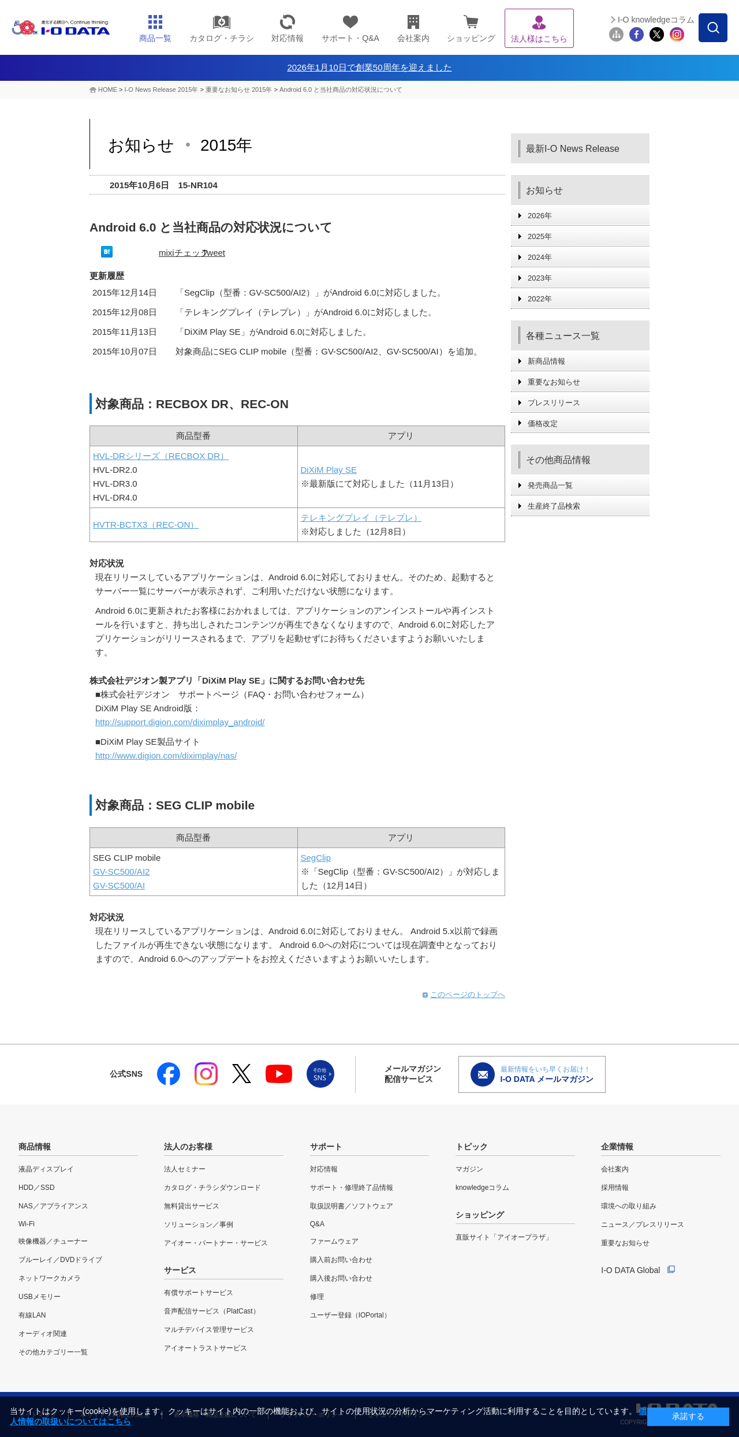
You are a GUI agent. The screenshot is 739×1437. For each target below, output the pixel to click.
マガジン (469, 1169)
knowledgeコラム (482, 1188)
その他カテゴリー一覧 (53, 1352)
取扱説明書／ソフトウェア (351, 1206)
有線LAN (32, 1315)
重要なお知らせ (554, 382)
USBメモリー (39, 1297)
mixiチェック (184, 252)
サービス (180, 1270)
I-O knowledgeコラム (656, 19)
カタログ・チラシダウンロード (212, 1188)
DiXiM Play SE (329, 470)
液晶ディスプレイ (46, 1169)
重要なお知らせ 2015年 (240, 89)
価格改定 (543, 423)
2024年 (540, 257)
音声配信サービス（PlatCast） (211, 1311)
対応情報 (324, 1169)
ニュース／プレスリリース (642, 1224)
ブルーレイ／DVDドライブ (60, 1260)
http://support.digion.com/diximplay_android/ (180, 722)
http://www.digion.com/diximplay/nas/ (166, 755)
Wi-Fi (26, 1224)
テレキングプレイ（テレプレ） (361, 517)
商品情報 (34, 1146)
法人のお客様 (188, 1146)
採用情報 (615, 1188)
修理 (317, 1297)
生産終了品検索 (554, 506)
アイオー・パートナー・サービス (216, 1243)
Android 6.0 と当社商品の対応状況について (340, 89)
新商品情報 (546, 361)
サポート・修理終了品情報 (351, 1188)
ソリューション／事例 (198, 1224)
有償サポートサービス (198, 1293)
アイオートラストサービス (205, 1348)
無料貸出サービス (191, 1206)
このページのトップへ (467, 994)
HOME (107, 89)
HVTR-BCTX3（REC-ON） (146, 524)
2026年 (540, 215)
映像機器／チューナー (53, 1241)
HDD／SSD (36, 1188)
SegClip (316, 858)
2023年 (540, 278)
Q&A (317, 1224)
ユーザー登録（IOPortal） (350, 1315)
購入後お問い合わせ (341, 1278)
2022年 (540, 298)
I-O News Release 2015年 (162, 89)
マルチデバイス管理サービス (209, 1330)
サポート (326, 1146)
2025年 (540, 236)
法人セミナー (185, 1169)
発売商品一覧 (550, 485)
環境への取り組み (628, 1206)
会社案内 (615, 1169)
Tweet (213, 252)
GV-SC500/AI (119, 885)
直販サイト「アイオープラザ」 (504, 1237)
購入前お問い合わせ (341, 1260)
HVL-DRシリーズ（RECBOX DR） (161, 456)
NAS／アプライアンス (53, 1206)
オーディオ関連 (42, 1334)
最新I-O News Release (572, 149)
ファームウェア (334, 1241)
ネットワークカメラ (49, 1278)
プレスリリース (554, 402)
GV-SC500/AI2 (121, 871)
